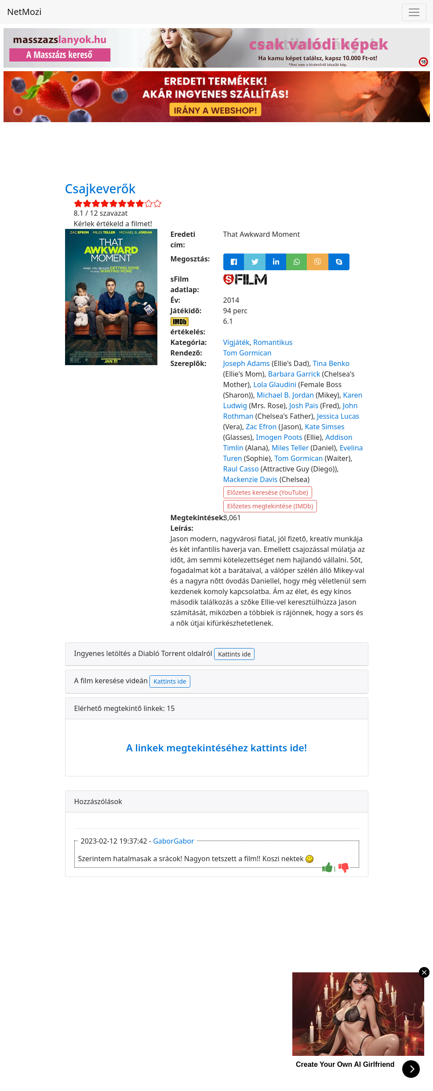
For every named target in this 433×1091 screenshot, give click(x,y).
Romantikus (272, 342)
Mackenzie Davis (250, 479)
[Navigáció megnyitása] (414, 12)
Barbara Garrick (294, 374)
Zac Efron (261, 426)
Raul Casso (241, 469)
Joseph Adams (246, 363)
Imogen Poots (279, 437)
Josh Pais (303, 405)
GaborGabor (173, 841)
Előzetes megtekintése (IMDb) (270, 506)
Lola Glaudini (274, 384)
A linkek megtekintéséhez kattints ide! (216, 747)
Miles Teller (290, 448)
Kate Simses (325, 426)
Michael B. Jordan (285, 395)
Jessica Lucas (338, 416)
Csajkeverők (100, 188)
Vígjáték (236, 342)
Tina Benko (331, 363)
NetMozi (24, 12)
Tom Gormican (247, 353)
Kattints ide (234, 654)
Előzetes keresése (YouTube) (267, 492)
